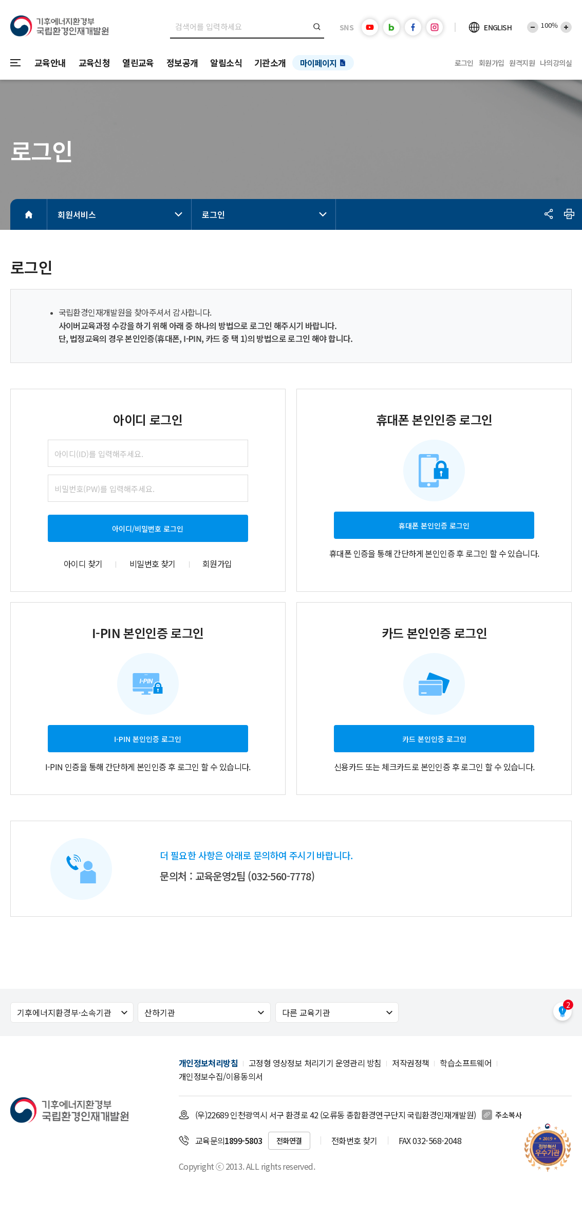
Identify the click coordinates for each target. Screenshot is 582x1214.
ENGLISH (498, 27)
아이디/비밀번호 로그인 (147, 528)
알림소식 (226, 62)
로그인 (464, 63)
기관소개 (270, 62)
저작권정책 (410, 1063)
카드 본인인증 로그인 (434, 739)
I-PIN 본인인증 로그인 (147, 739)
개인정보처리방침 (208, 1063)
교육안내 (50, 62)
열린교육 (138, 62)
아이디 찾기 (83, 563)
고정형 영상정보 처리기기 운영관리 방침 (315, 1063)
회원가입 (491, 63)
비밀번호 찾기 (152, 563)
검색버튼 (317, 26)
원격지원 (522, 63)
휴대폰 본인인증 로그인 (434, 525)
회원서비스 (122, 214)
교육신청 (94, 62)
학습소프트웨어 (466, 1063)
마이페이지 (318, 63)
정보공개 (182, 62)
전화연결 (289, 1140)
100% (549, 25)
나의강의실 (556, 63)
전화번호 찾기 (354, 1140)
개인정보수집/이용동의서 (221, 1076)
